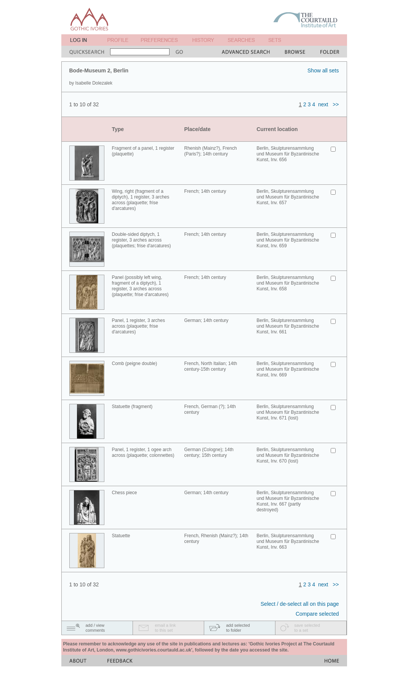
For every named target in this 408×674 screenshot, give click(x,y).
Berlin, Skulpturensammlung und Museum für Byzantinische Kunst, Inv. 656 (288, 154)
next (323, 104)
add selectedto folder (238, 627)
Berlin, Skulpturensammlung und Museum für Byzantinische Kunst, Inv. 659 (288, 240)
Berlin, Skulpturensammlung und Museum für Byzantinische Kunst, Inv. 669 (288, 369)
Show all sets (323, 70)
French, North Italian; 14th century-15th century (210, 366)
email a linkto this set (165, 627)
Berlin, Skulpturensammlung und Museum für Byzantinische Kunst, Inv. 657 (288, 197)
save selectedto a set (307, 627)
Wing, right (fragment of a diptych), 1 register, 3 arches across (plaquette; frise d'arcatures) (141, 200)
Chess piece (124, 492)
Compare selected (317, 614)
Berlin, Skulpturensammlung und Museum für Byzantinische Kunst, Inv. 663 (288, 541)
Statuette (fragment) (132, 406)
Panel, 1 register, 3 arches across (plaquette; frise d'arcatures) (138, 326)
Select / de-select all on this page (300, 604)
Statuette (121, 535)
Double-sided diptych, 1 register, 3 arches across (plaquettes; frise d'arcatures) (141, 240)
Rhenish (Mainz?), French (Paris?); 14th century (210, 151)
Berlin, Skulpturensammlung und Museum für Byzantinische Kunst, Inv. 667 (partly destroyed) (288, 501)
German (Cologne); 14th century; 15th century (209, 452)
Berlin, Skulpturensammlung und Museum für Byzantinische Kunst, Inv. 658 (288, 283)
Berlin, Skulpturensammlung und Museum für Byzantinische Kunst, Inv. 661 (288, 326)
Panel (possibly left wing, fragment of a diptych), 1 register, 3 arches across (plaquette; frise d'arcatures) (140, 286)
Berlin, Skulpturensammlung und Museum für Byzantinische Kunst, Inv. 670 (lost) (288, 455)
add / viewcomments (95, 627)
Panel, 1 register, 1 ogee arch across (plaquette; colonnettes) (143, 452)
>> (336, 104)
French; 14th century (205, 191)
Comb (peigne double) (134, 363)
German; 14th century (206, 320)
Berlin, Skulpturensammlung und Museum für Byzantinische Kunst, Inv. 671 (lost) (288, 412)
